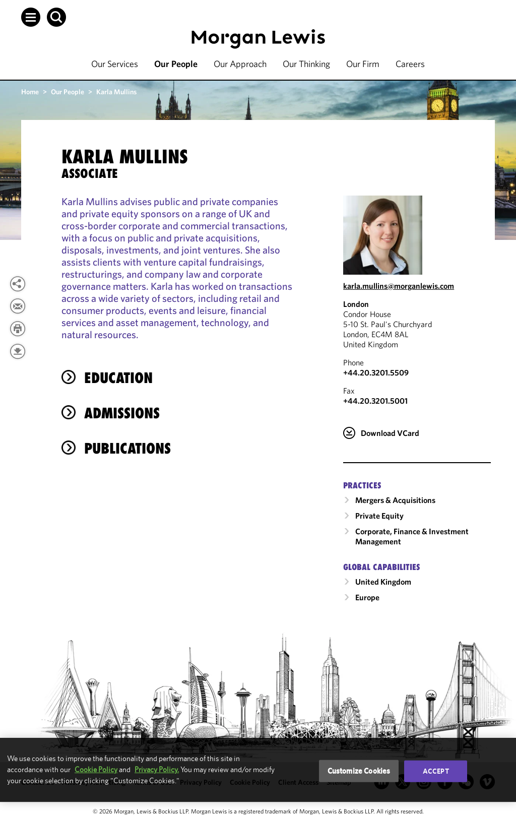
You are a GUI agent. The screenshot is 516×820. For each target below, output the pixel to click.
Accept (436, 771)
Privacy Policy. (157, 769)
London (356, 304)
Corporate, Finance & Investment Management (412, 536)
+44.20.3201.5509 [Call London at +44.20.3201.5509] (376, 372)
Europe (367, 597)
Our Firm (362, 64)
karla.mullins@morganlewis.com (398, 286)
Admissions (122, 413)
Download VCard (390, 433)
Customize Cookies (359, 771)
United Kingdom (383, 582)
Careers (410, 64)
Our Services (114, 64)
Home (30, 91)
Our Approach (240, 64)
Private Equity (379, 516)
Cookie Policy (96, 769)
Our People (176, 64)
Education (118, 378)
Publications (127, 448)
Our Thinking (306, 64)
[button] (30, 17)
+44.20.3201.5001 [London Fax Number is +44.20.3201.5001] (375, 401)
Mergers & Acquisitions (395, 500)
